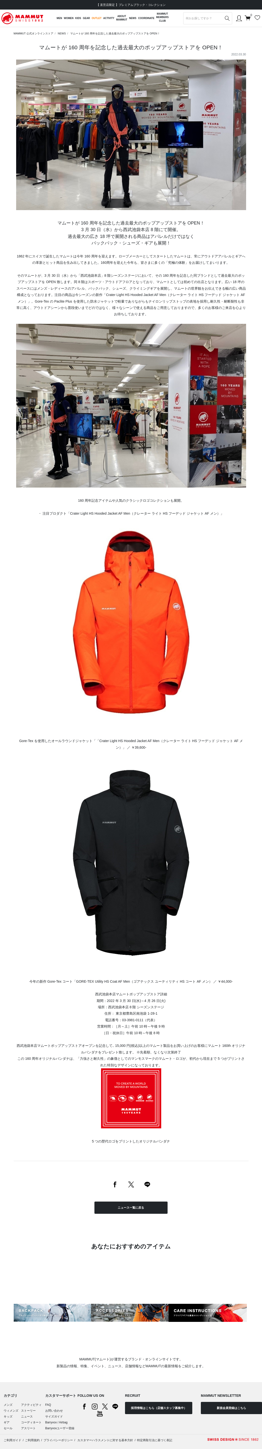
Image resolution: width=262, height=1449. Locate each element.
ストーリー (28, 1410)
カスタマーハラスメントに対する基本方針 (105, 1440)
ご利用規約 (32, 1440)
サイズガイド (54, 1416)
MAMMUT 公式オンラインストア (33, 33)
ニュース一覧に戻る (131, 1207)
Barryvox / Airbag (56, 1422)
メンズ (8, 1405)
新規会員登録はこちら (231, 1408)
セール (8, 1428)
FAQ (48, 1405)
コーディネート (31, 1422)
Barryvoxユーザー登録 (59, 1428)
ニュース (27, 1416)
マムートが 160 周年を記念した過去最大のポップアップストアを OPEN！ (115, 33)
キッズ (8, 1416)
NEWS (62, 33)
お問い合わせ (54, 1410)
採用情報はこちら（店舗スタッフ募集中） (159, 1408)
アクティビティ (31, 1405)
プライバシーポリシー (58, 1440)
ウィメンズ (11, 1410)
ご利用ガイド (12, 1440)
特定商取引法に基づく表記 (154, 1440)
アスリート (28, 1428)
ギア (7, 1422)
